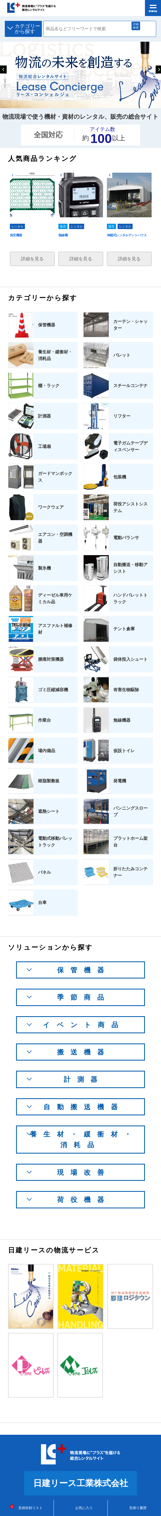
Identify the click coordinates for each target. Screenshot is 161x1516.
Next (158, 68)
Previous (2, 68)
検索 (147, 29)
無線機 (63, 235)
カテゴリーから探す (27, 28)
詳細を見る (32, 258)
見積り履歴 (134, 1508)
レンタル (17, 226)
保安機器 (16, 235)
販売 (63, 226)
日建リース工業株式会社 (80, 1483)
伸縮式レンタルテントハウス (127, 235)
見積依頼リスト (27, 1508)
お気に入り (80, 1508)
